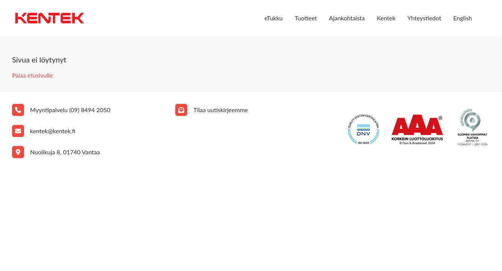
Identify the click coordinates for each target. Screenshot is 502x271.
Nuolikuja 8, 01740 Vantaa (65, 151)
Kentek (386, 17)
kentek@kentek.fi (53, 130)
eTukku (273, 17)
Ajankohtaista (347, 17)
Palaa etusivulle (32, 75)
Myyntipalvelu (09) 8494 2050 (70, 109)
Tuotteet (306, 17)
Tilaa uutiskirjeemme (220, 109)
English (462, 17)
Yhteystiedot (424, 17)
